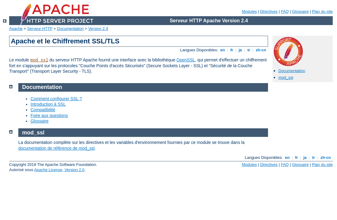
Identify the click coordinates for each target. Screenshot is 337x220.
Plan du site (322, 11)
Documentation (70, 28)
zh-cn (261, 50)
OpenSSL (185, 59)
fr (231, 50)
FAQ (285, 11)
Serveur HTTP (40, 28)
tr (249, 50)
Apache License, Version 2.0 (59, 169)
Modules (249, 11)
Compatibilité (43, 109)
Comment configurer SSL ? (56, 98)
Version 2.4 (98, 28)
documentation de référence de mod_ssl (56, 148)
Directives (268, 11)
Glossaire (300, 11)
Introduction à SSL (48, 104)
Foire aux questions (49, 115)
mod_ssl (39, 60)
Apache (16, 28)
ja (240, 50)
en (222, 50)
